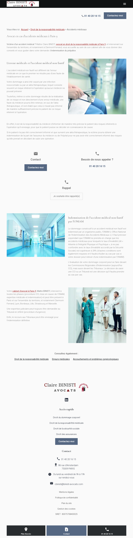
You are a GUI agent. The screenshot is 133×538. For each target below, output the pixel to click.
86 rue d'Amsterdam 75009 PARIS (68, 467)
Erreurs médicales (61, 359)
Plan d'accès (26, 534)
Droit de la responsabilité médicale (47, 29)
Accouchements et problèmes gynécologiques (96, 359)
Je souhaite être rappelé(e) (66, 196)
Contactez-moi (115, 15)
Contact (66, 534)
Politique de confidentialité (66, 498)
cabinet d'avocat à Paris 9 (24, 291)
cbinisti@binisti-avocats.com (69, 484)
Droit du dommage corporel (66, 417)
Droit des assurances (66, 434)
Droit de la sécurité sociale (66, 428)
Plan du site (66, 503)
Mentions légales (66, 492)
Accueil (24, 29)
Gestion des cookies (66, 509)
